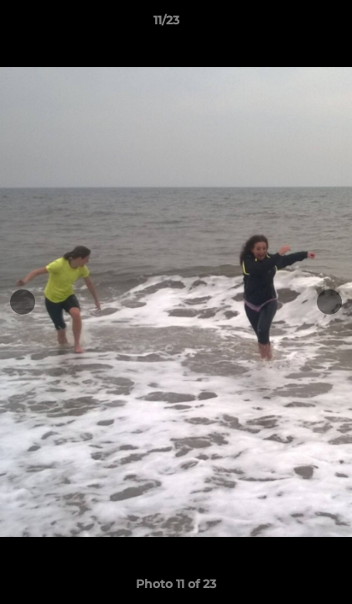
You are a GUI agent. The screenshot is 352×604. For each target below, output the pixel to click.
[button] (292, 24)
